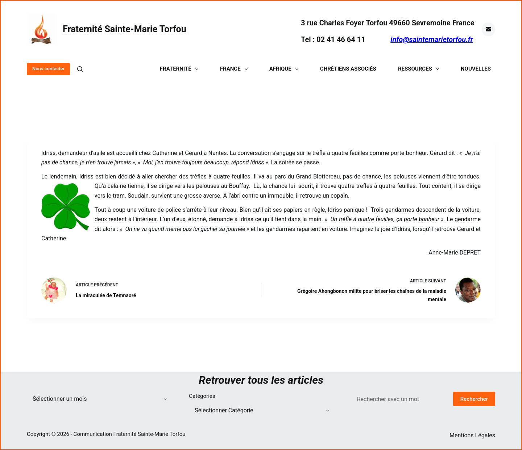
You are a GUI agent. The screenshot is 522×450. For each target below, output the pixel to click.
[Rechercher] (80, 69)
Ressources (420, 69)
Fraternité (180, 69)
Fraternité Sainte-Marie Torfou (124, 29)
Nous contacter (48, 68)
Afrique (285, 69)
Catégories (202, 396)
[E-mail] (489, 29)
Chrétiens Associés (348, 69)
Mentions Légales (472, 435)
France (235, 69)
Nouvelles (476, 69)
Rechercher (474, 399)
